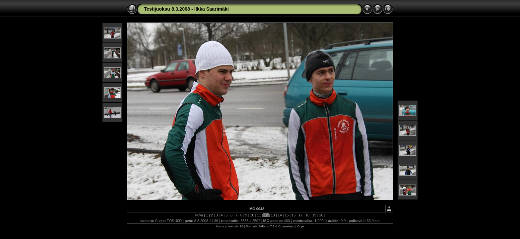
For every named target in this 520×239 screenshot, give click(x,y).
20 (321, 215)
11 (259, 215)
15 (287, 215)
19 (314, 215)
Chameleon (286, 226)
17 (300, 215)
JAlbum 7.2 (266, 226)
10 (252, 215)
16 (293, 215)
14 (280, 215)
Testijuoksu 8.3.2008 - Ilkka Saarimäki (186, 9)
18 (307, 215)
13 (273, 215)
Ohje (300, 226)
